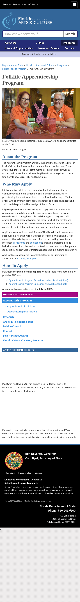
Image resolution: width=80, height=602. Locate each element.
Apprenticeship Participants (22, 306)
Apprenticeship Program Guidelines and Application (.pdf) (38, 283)
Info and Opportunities (19, 48)
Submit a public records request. (21, 483)
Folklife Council (12, 326)
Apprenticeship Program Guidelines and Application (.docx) (38, 280)
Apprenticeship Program (17, 300)
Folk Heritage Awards (15, 335)
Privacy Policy (10, 473)
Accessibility (25, 473)
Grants (40, 42)
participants (19, 242)
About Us (10, 42)
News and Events (48, 48)
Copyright (8, 501)
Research (8, 317)
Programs (69, 42)
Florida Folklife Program (14, 68)
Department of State (12, 65)
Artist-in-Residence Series (18, 321)
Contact (69, 48)
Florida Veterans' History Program (23, 340)
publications (36, 242)
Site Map (38, 473)
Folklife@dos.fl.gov (26, 258)
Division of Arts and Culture (40, 65)
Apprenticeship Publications (22, 311)
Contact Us (36, 479)
